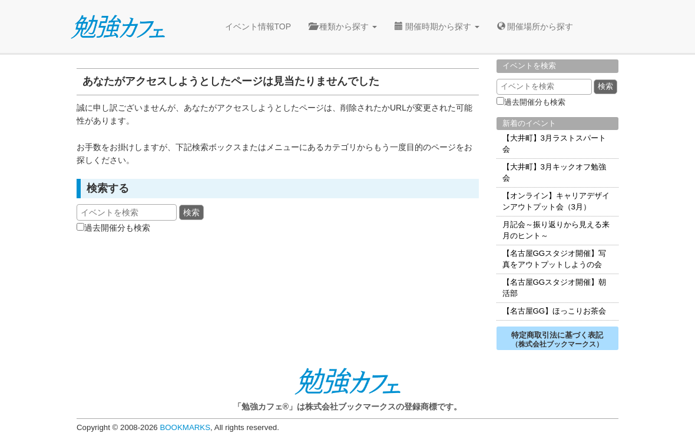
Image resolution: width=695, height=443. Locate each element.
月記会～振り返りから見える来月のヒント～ (556, 230)
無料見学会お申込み (651, 136)
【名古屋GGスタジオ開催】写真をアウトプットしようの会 (554, 259)
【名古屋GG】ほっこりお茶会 (554, 311)
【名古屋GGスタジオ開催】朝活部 (554, 288)
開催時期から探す (437, 26)
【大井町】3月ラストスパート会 (554, 144)
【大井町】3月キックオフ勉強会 (554, 172)
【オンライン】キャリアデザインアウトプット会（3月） (556, 201)
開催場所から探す (535, 26)
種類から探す (343, 26)
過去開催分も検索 (117, 227)
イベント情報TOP (258, 26)
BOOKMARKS (185, 427)
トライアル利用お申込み (651, 201)
